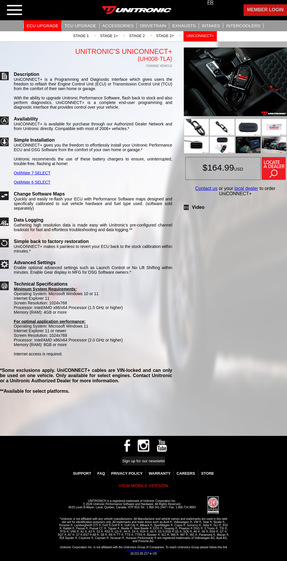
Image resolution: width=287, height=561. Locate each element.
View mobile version (143, 485)
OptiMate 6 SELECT (32, 182)
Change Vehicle (159, 65)
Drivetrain (153, 25)
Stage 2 (137, 36)
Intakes (211, 25)
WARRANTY (159, 473)
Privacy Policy (127, 473)
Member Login (265, 9)
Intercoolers (243, 25)
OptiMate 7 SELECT (32, 173)
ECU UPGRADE (43, 25)
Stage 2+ (165, 36)
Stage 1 (81, 36)
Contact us (206, 188)
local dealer (246, 188)
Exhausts (184, 25)
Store (207, 473)
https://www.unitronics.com (143, 550)
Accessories (118, 25)
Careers (186, 473)
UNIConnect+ (200, 36)
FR (210, 2)
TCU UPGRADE (80, 25)
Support (82, 473)
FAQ (101, 473)
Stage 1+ (109, 36)
